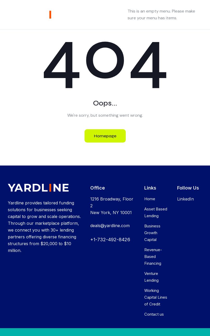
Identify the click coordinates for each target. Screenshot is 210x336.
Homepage (105, 135)
